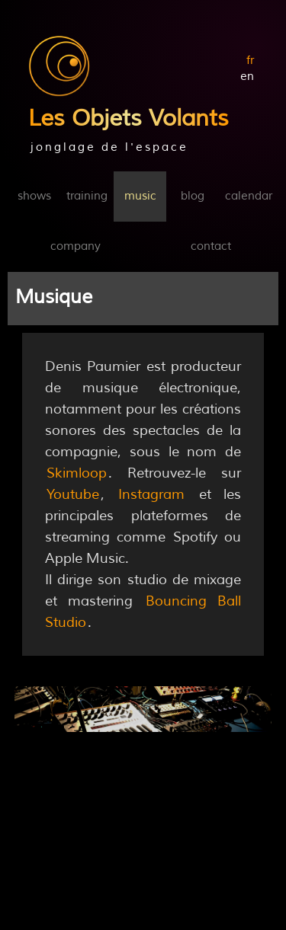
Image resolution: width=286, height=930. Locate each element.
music (140, 196)
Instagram (151, 494)
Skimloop (77, 473)
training (87, 196)
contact (211, 246)
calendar (248, 196)
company (75, 246)
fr (250, 60)
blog (192, 196)
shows (34, 196)
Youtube (73, 494)
